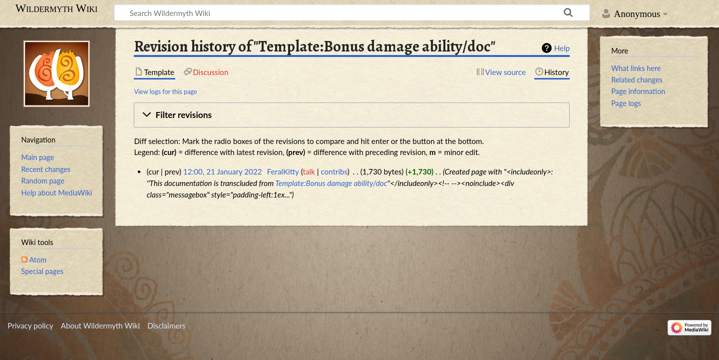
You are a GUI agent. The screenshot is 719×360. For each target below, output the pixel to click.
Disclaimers (166, 325)
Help (562, 48)
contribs (334, 171)
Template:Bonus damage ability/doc (331, 183)
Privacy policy (30, 325)
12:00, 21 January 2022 (222, 171)
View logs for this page (165, 92)
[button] (351, 115)
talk (309, 171)
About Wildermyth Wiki (100, 325)
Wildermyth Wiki (56, 8)
